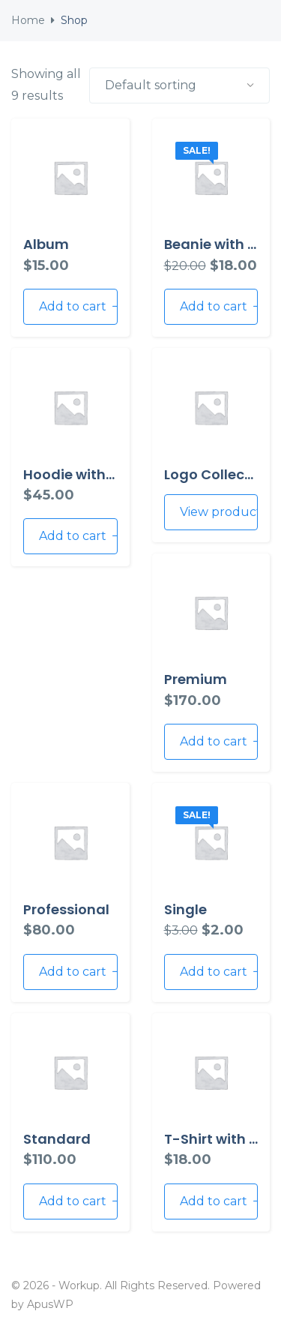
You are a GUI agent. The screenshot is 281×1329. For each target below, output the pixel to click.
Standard (57, 1139)
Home (28, 20)
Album (46, 244)
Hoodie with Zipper (87, 474)
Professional (66, 909)
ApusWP (50, 1304)
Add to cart (78, 306)
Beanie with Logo (222, 244)
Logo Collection (218, 474)
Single (185, 909)
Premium (195, 679)
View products (219, 512)
